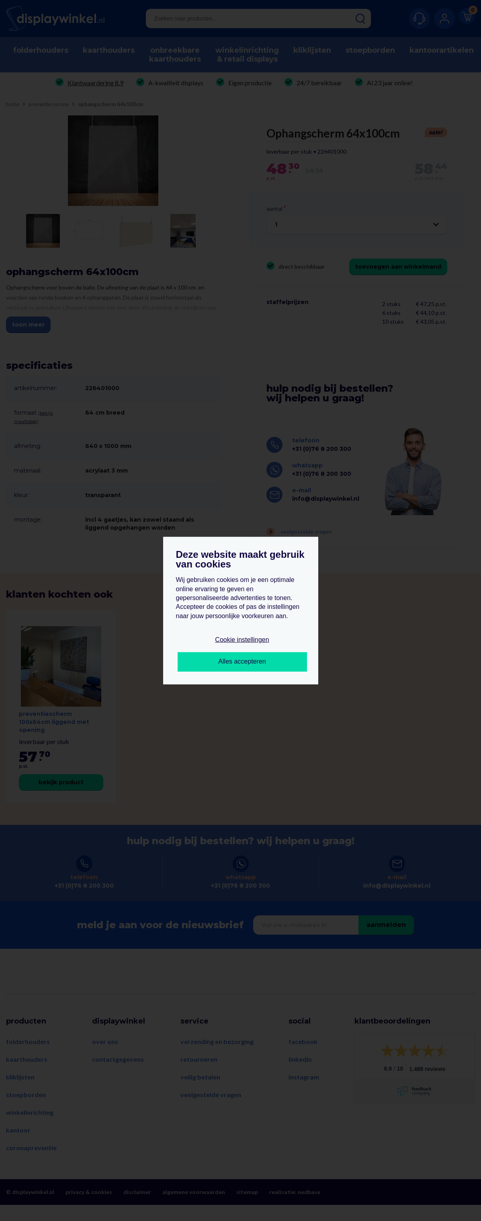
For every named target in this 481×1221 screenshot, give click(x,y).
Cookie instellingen (242, 639)
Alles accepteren (242, 661)
